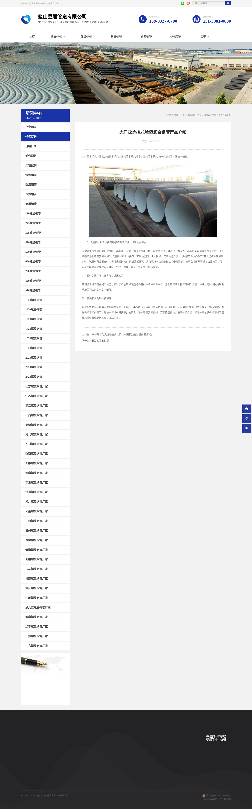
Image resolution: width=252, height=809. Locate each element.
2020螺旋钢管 (33, 357)
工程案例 (31, 165)
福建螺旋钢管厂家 (36, 578)
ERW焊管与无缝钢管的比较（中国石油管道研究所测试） (122, 334)
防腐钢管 (116, 36)
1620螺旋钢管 (33, 338)
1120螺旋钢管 (33, 309)
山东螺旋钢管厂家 (36, 386)
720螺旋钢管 (33, 271)
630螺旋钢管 (33, 261)
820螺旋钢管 (33, 280)
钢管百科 (176, 36)
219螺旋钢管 (33, 213)
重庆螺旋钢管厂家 (36, 588)
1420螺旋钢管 (33, 328)
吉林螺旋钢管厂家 (36, 568)
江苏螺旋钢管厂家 (36, 396)
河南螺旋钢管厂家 (36, 472)
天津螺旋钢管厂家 (36, 424)
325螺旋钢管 (33, 232)
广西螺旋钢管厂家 (36, 520)
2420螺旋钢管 (33, 376)
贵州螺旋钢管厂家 (36, 530)
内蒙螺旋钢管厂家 (36, 597)
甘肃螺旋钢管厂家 (36, 492)
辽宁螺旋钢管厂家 (36, 626)
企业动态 (31, 126)
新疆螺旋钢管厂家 (36, 559)
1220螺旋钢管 (33, 319)
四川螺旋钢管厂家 (36, 444)
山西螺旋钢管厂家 (36, 415)
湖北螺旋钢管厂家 (36, 501)
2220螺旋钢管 (33, 367)
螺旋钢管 (56, 36)
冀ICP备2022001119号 (214, 799)
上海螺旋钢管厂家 (36, 636)
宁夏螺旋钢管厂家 (36, 482)
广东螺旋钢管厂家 (36, 645)
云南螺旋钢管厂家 (36, 511)
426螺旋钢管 (33, 242)
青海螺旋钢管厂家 (36, 549)
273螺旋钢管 (33, 223)
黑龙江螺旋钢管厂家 (38, 607)
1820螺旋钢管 (33, 348)
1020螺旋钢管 (33, 299)
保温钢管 (86, 36)
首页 (32, 36)
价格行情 (31, 146)
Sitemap (227, 799)
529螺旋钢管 (33, 251)
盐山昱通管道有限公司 (57, 795)
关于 (203, 36)
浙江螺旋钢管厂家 (36, 405)
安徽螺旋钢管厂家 (36, 463)
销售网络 (31, 155)
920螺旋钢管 (33, 290)
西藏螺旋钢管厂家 (36, 540)
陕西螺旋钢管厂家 (36, 453)
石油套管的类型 (100, 340)
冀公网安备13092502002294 (218, 795)
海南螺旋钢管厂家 (36, 616)
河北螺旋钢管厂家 (36, 434)
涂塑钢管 (146, 36)
